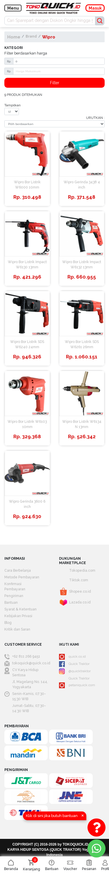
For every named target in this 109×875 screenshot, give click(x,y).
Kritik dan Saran (17, 629)
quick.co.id (72, 657)
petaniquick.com (77, 685)
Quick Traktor (74, 664)
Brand (31, 36)
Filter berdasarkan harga (25, 53)
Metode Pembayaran (21, 577)
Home (13, 36)
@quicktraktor (75, 671)
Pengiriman (13, 596)
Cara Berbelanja (17, 570)
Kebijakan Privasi (18, 616)
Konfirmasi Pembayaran (14, 586)
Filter (54, 82)
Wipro (48, 36)
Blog (8, 623)
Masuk (95, 8)
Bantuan (11, 603)
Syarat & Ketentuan (20, 609)
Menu (13, 8)
